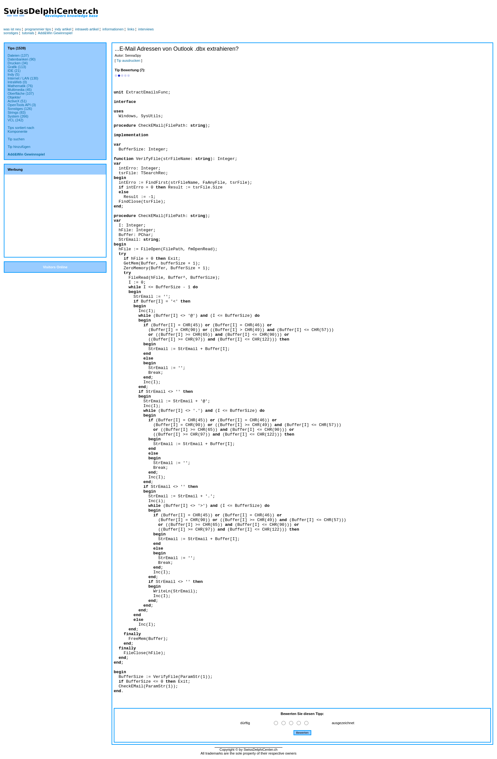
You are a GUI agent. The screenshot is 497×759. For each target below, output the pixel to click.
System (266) (18, 116)
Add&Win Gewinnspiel (55, 33)
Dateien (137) (18, 55)
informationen (113, 29)
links (130, 29)
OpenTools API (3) (22, 105)
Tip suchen (16, 139)
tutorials (28, 33)
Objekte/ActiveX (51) (17, 99)
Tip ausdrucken (128, 60)
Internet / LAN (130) (23, 78)
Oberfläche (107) (21, 93)
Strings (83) (17, 112)
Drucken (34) (18, 63)
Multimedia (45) (20, 90)
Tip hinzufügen (19, 147)
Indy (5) (13, 74)
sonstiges (10, 33)
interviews (146, 29)
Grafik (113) (17, 67)
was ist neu (12, 29)
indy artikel (63, 29)
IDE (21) (14, 71)
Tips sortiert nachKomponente (21, 129)
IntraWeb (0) (17, 82)
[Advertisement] (240, 12)
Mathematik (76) (20, 86)
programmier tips (38, 29)
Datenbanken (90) (22, 59)
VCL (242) (15, 120)
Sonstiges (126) (20, 109)
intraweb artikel (87, 29)
